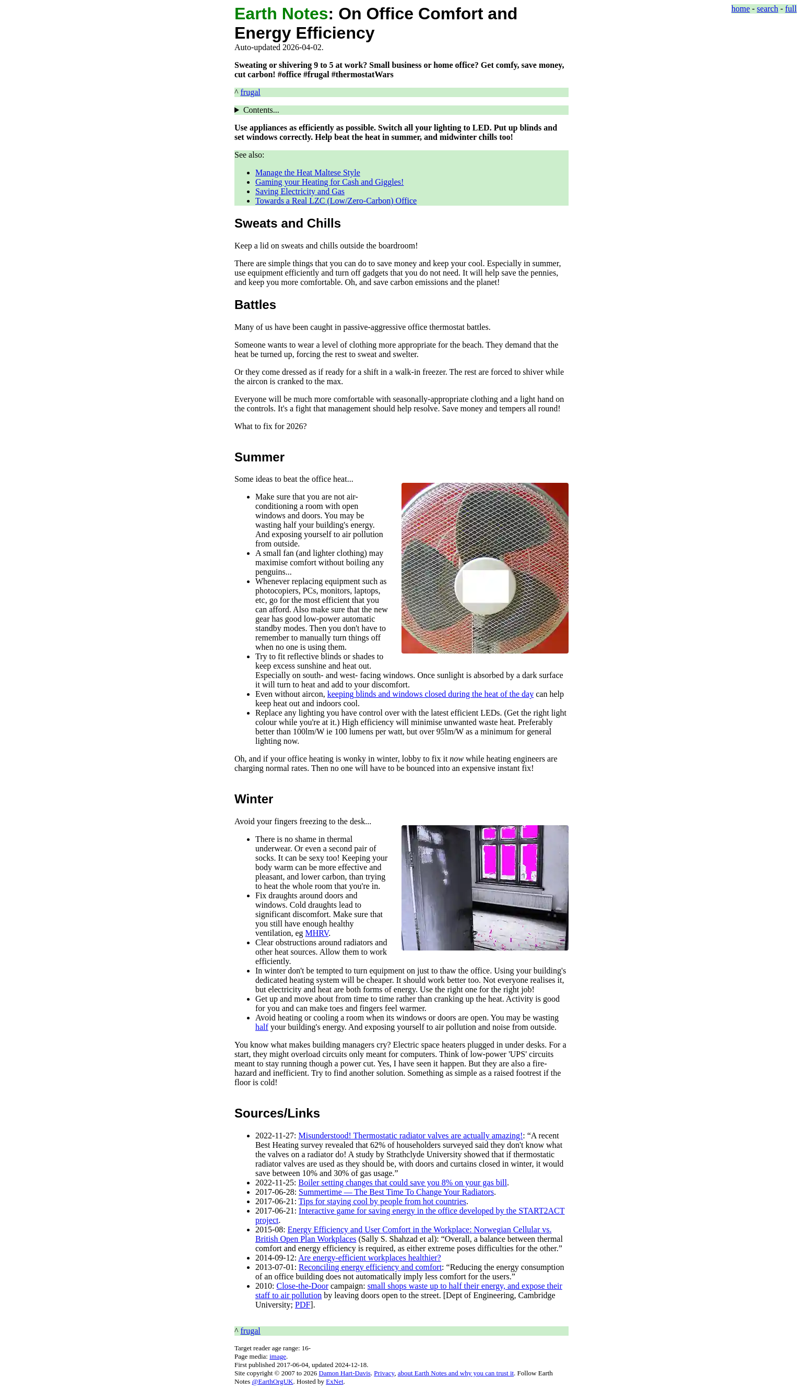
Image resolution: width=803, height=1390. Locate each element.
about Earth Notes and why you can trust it (456, 1373)
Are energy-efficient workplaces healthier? (369, 1257)
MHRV (317, 933)
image (277, 1356)
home (740, 8)
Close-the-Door (302, 1285)
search (767, 8)
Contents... (261, 109)
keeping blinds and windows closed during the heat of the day (430, 694)
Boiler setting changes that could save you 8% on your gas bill (403, 1182)
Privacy (384, 1373)
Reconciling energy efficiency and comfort (370, 1267)
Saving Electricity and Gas (300, 191)
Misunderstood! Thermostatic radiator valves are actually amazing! (411, 1135)
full (791, 8)
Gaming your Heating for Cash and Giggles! (329, 181)
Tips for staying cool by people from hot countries (382, 1201)
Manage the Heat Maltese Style (307, 172)
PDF (302, 1304)
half (261, 1027)
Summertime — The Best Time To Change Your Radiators (396, 1191)
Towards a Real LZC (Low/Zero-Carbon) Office (336, 200)
